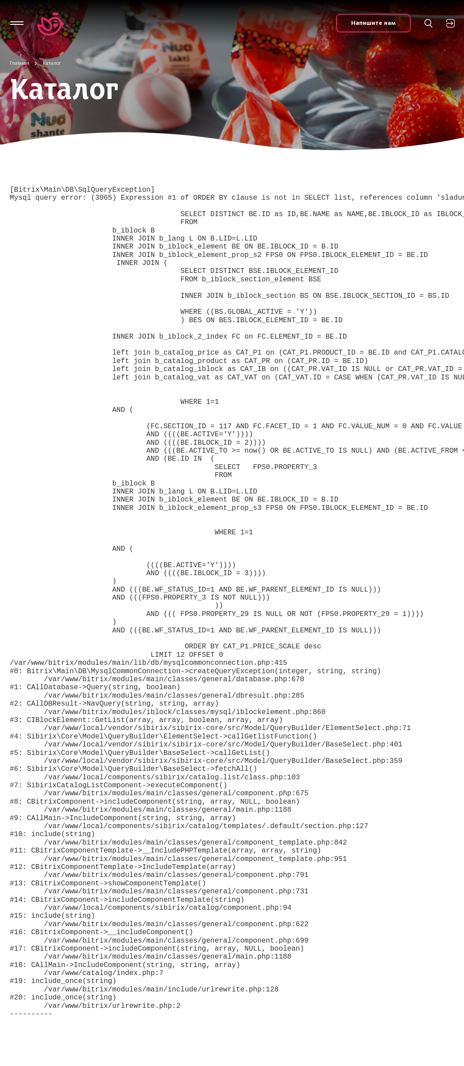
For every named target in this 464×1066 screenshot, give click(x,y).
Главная (19, 63)
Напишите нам (373, 23)
